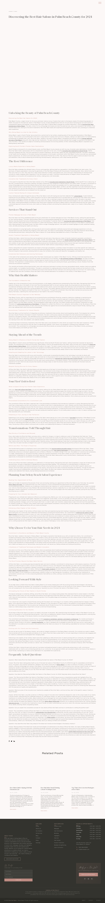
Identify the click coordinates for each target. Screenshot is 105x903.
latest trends (29, 419)
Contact (38, 838)
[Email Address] (18, 877)
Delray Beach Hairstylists (52, 701)
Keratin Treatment (59, 842)
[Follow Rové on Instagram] (88, 879)
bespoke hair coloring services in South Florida (68, 358)
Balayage (56, 828)
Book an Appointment (88, 874)
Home (37, 826)
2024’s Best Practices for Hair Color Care (81, 731)
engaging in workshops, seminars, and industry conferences (61, 619)
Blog (37, 835)
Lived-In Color (57, 826)
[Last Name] (18, 874)
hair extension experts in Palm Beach (71, 258)
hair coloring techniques (61, 450)
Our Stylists (39, 830)
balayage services (14, 703)
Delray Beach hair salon (15, 484)
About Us (38, 828)
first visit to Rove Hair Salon (23, 389)
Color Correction (58, 847)
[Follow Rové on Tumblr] (92, 879)
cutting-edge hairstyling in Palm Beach (28, 304)
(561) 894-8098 (82, 847)
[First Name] (18, 871)
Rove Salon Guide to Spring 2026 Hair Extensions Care (21, 788)
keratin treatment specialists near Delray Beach (79, 239)
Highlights (57, 835)
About (83, 900)
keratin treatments (37, 622)
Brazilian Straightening (60, 845)
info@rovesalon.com (82, 849)
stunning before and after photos (61, 448)
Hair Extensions (58, 830)
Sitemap (38, 842)
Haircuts (56, 838)
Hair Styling (57, 840)
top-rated (73, 417)
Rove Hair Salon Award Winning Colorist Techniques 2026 (50, 788)
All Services (39, 833)
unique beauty (78, 196)
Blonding (56, 833)
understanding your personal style (46, 712)
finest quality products (48, 569)
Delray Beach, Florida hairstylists (18, 570)
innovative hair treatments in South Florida (74, 150)
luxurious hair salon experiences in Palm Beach (77, 221)
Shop (37, 840)
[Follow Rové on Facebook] (85, 879)
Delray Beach (60, 664)
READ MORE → (13, 809)
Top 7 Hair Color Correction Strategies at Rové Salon (83, 788)
